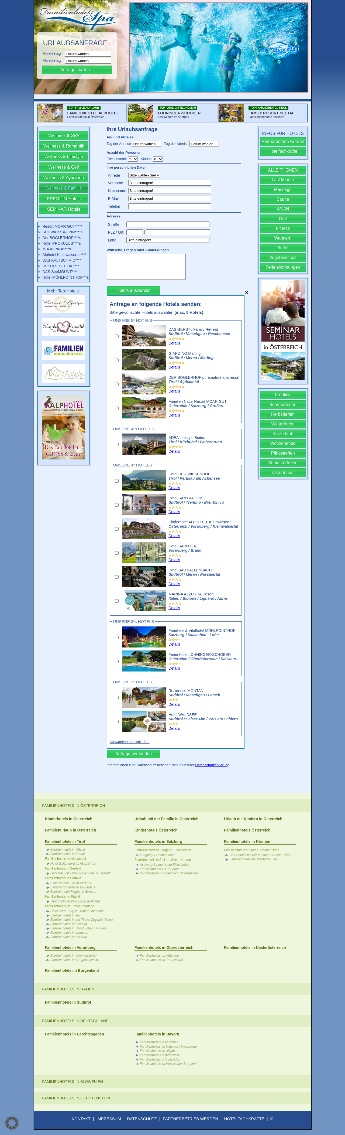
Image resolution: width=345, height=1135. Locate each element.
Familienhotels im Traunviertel (161, 960)
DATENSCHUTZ (142, 1118)
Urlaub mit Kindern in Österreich (253, 819)
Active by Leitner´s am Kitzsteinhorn (165, 865)
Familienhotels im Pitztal (62, 896)
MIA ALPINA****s (57, 249)
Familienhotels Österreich (247, 830)
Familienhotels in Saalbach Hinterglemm (169, 873)
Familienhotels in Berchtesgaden (74, 1034)
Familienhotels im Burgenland (72, 970)
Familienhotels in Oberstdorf (160, 1059)
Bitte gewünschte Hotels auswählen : (157, 312)
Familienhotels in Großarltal (160, 869)
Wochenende (283, 443)
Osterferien (283, 472)
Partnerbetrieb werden (282, 141)
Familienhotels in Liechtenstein (76, 1098)
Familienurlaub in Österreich (70, 830)
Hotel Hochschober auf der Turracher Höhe (260, 855)
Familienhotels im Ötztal (67, 849)
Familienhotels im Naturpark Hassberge (168, 1046)
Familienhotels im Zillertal (68, 937)
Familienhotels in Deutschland (75, 1021)
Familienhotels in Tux (65, 915)
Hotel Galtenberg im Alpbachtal (72, 863)
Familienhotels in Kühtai (67, 854)
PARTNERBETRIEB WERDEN (190, 1118)
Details (174, 343)
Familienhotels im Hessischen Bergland (168, 1064)
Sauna (283, 199)
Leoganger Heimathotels (157, 855)
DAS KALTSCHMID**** (62, 260)
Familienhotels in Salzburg (158, 841)
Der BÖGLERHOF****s (62, 238)
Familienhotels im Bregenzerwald (74, 960)
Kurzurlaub (282, 433)
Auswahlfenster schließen (130, 742)
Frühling (283, 395)
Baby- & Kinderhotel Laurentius (72, 887)
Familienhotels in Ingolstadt (159, 1055)
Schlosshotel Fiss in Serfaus (70, 883)
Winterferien (282, 424)
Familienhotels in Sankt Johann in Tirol (78, 928)
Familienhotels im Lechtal (68, 924)
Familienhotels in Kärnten (247, 841)
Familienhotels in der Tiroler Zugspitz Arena (81, 920)
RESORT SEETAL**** (61, 266)
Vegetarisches (282, 257)
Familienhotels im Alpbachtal (65, 859)
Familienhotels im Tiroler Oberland (69, 906)
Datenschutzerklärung (212, 765)
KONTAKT (81, 1118)
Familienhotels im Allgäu (157, 1051)
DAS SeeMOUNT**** (60, 272)
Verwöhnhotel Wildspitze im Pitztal (75, 901)
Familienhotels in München (159, 1042)
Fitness (283, 228)
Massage (283, 189)
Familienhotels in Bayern (156, 1034)
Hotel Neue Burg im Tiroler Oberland (76, 911)
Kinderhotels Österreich (156, 830)
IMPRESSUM (108, 1118)
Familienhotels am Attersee (159, 955)
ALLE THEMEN (283, 170)
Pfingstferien (283, 453)
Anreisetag (53, 53)
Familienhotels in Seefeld (63, 868)
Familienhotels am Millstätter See (253, 859)
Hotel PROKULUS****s (62, 243)
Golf (283, 218)
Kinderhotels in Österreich (68, 819)
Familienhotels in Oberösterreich (164, 947)
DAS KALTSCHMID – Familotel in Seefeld (80, 873)
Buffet (283, 248)
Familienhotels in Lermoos (69, 933)
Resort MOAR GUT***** (62, 226)
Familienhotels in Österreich (73, 805)
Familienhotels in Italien (68, 989)
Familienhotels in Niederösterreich (255, 947)
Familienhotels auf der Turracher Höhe (251, 850)
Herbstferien (283, 414)
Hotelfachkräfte (283, 151)
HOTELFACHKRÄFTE (244, 1118)
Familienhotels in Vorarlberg (70, 947)
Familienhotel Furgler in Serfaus (73, 892)
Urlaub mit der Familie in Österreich (166, 819)
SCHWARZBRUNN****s (63, 232)
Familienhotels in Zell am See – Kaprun (162, 860)
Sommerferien (282, 404)
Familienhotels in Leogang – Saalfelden (162, 850)
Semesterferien (283, 463)
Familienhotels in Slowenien (72, 1081)
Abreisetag (53, 60)
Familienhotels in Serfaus (63, 878)
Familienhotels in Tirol (65, 841)
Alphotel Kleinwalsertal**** (65, 255)
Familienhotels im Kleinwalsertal (73, 955)
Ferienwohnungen (282, 267)
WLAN (283, 209)
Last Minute (283, 180)
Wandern (282, 238)
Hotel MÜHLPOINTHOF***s (66, 277)
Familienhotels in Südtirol (68, 1002)
